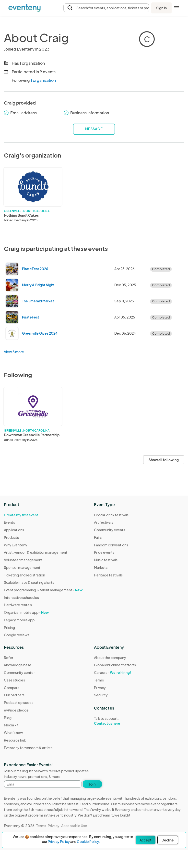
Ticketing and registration (24, 575)
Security (101, 695)
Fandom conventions (111, 545)
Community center (19, 672)
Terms (99, 680)
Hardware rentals (18, 605)
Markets (100, 567)
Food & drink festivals (111, 515)
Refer (8, 657)
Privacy (100, 687)
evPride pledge (16, 710)
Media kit (11, 725)
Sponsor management (22, 567)
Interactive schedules (21, 597)
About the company (110, 657)
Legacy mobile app (19, 620)
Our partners (14, 695)
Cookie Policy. (88, 841)
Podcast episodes (18, 702)
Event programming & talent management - (43, 590)
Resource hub (15, 740)
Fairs (98, 537)
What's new (13, 732)
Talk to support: (115, 721)
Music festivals (106, 560)
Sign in (161, 8)
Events (9, 522)
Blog (8, 717)
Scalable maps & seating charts (29, 582)
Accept (146, 840)
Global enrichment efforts (115, 665)
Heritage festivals (108, 575)
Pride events (104, 552)
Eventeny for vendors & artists (28, 747)
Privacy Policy (59, 841)
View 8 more (14, 352)
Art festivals (103, 522)
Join (92, 784)
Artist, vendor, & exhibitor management (35, 552)
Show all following (164, 459)
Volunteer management (23, 560)
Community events (109, 530)
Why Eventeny (15, 545)
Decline (168, 840)
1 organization (43, 80)
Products (11, 537)
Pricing (9, 627)
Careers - (112, 672)
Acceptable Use (74, 825)
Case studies (14, 680)
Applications (14, 530)
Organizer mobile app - (26, 612)
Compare (12, 687)
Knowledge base (17, 665)
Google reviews (16, 635)
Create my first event (21, 515)
